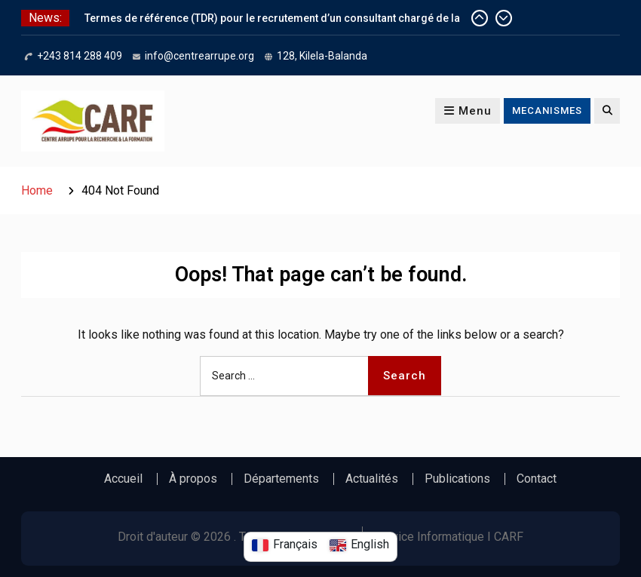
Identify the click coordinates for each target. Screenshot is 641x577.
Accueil (123, 479)
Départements (281, 479)
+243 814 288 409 (79, 56)
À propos (193, 479)
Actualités (371, 479)
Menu (467, 111)
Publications (457, 479)
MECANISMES (547, 110)
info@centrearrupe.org (199, 56)
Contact (537, 479)
